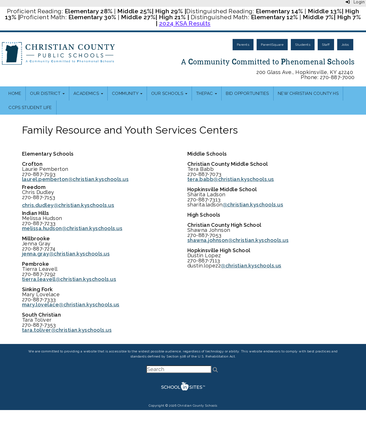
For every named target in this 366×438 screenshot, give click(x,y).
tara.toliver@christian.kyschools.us (67, 330)
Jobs (345, 45)
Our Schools (169, 93)
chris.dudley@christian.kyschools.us (68, 205)
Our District (47, 93)
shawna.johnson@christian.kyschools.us (238, 240)
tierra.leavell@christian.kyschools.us (69, 279)
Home (14, 93)
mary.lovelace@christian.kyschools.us (71, 305)
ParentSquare (272, 45)
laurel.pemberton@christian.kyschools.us (75, 179)
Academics (88, 93)
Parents (243, 45)
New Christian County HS (308, 93)
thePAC (206, 93)
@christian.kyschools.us (253, 205)
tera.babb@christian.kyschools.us (230, 179)
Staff (326, 45)
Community (127, 93)
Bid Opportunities (247, 93)
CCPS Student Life (30, 107)
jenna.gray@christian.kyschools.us (66, 254)
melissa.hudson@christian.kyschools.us (72, 228)
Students (302, 45)
